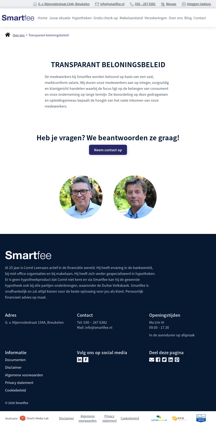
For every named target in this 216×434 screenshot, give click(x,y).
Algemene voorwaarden (24, 374)
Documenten (15, 359)
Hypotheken (82, 17)
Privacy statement (19, 382)
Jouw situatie (59, 17)
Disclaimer (13, 367)
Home (42, 17)
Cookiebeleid (15, 390)
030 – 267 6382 (145, 4)
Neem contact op (108, 149)
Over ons (176, 17)
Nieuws (171, 4)
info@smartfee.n (98, 327)
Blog (188, 17)
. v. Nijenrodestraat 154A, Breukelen (65, 4)
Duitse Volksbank (115, 285)
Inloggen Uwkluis (199, 4)
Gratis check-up (105, 17)
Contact (199, 17)
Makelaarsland (131, 17)
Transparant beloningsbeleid (48, 35)
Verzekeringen (155, 17)
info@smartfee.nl (112, 4)
